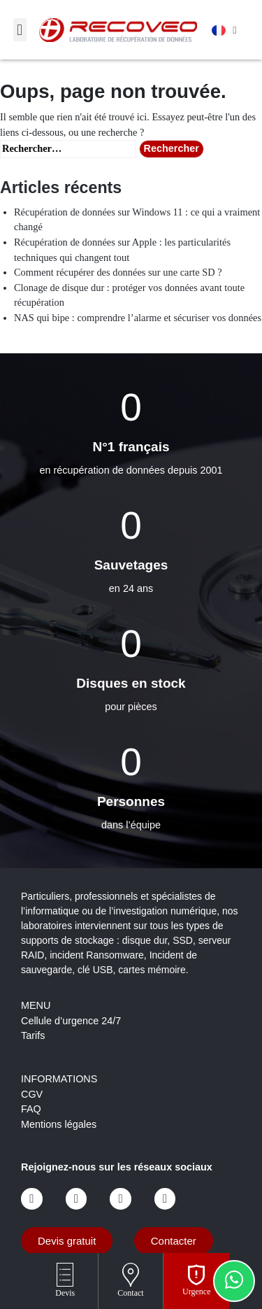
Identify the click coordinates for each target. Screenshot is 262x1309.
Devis (65, 1293)
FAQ (31, 1109)
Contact (130, 1293)
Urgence (196, 1291)
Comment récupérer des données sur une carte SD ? (118, 272)
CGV (32, 1094)
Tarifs (33, 1035)
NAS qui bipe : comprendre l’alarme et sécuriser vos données (137, 317)
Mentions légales (58, 1124)
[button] (20, 29)
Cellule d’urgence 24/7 (71, 1020)
